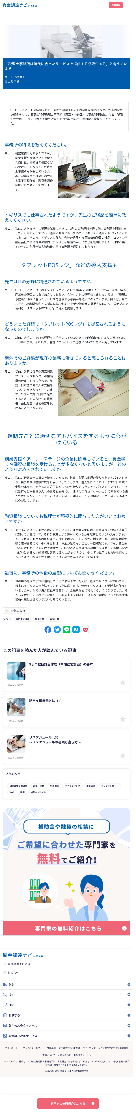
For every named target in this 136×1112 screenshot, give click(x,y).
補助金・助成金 (38, 792)
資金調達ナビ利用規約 (69, 1047)
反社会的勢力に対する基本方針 (113, 1047)
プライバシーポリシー (33, 1047)
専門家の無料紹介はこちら (68, 1103)
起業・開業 (38, 785)
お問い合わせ (64, 1055)
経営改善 (39, 619)
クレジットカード (109, 785)
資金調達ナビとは (19, 964)
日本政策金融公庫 (18, 785)
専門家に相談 (22, 619)
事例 (22, 792)
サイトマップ (89, 1047)
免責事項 (51, 1047)
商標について (48, 1055)
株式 (12, 792)
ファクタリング (72, 785)
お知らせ (13, 972)
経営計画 (54, 619)
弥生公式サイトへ (82, 1055)
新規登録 (116, 5)
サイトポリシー (12, 1047)
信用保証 (54, 785)
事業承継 (90, 785)
